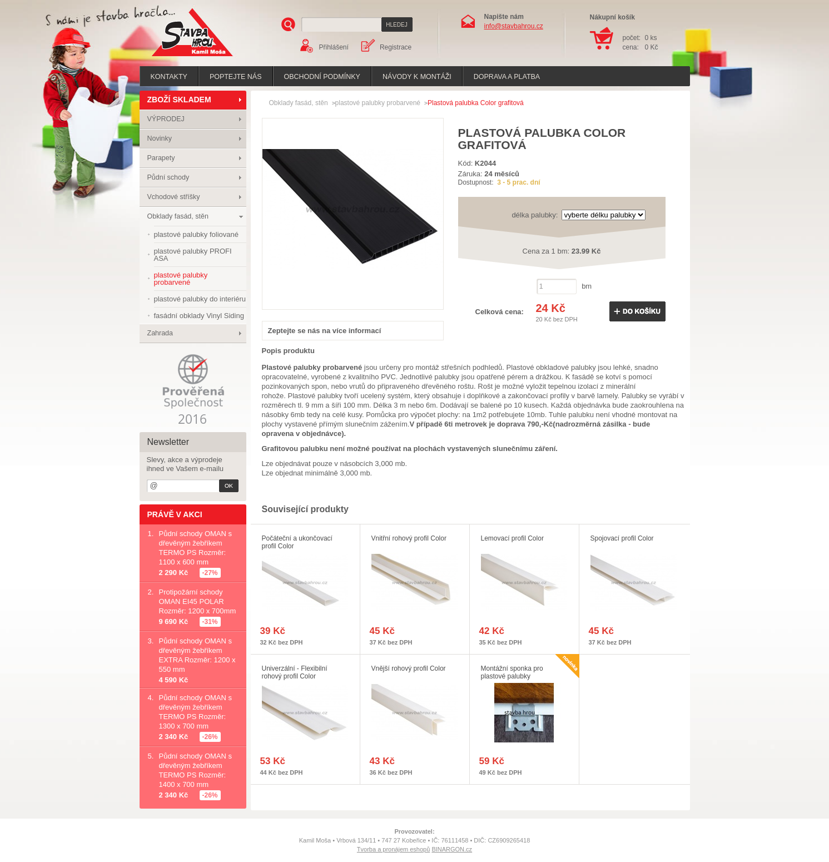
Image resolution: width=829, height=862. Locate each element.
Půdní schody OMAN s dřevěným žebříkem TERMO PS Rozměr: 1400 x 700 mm (195, 770)
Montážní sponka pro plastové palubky (512, 672)
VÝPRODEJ (166, 119)
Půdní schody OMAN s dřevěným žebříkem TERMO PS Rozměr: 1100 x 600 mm (195, 547)
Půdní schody (168, 177)
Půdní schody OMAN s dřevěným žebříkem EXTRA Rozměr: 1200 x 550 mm (197, 655)
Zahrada (160, 333)
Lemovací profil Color (512, 538)
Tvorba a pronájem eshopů (393, 849)
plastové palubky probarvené (377, 103)
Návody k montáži (417, 77)
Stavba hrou (175, 57)
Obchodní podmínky (322, 77)
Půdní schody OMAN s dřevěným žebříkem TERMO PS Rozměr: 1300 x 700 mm (195, 711)
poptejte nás (236, 77)
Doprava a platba (507, 77)
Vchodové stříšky (173, 197)
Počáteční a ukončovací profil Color (297, 542)
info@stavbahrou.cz (513, 26)
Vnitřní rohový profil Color (408, 538)
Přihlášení (334, 47)
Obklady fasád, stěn (178, 216)
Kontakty (169, 77)
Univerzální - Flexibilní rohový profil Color (294, 672)
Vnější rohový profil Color (408, 668)
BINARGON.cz (451, 849)
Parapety (161, 158)
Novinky (159, 138)
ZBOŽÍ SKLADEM (179, 99)
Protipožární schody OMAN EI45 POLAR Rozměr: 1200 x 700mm (197, 601)
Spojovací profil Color (622, 538)
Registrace (395, 47)
